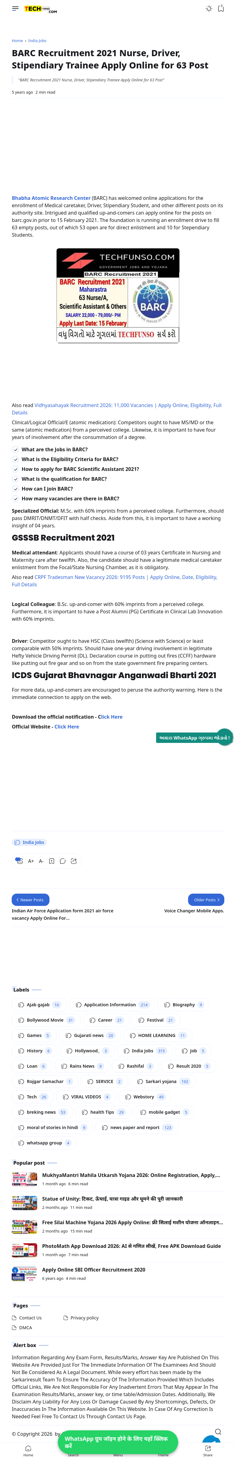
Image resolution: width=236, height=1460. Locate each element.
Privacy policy (85, 1318)
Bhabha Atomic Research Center (51, 198)
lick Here (112, 716)
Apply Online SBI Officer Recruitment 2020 (93, 1269)
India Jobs (29, 842)
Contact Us (30, 1318)
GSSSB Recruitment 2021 (63, 537)
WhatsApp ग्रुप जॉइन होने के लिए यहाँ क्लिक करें (116, 1442)
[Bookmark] (52, 861)
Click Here (66, 726)
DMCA (25, 1327)
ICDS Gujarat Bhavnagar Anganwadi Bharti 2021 (114, 675)
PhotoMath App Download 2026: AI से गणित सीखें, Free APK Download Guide (131, 1246)
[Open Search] (218, 1432)
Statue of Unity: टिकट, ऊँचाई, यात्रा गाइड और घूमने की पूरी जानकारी (112, 1198)
